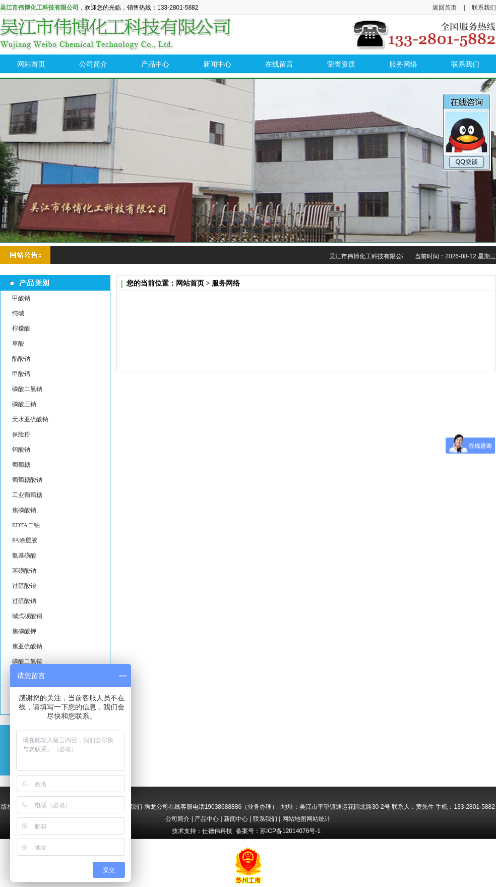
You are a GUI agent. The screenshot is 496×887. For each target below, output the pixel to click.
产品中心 (207, 818)
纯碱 (18, 313)
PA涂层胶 (24, 540)
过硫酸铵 (24, 585)
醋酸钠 (21, 358)
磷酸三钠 (24, 404)
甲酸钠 (21, 298)
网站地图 (294, 818)
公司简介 (177, 818)
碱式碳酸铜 (27, 616)
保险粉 (21, 434)
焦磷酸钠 (24, 510)
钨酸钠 (21, 449)
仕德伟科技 (217, 831)
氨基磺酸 (24, 555)
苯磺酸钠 (24, 570)
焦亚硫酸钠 (27, 646)
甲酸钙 (21, 373)
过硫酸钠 (24, 600)
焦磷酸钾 (24, 631)
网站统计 (318, 818)
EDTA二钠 (26, 525)
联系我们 (484, 7)
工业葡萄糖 (27, 494)
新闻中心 (236, 818)
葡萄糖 (21, 464)
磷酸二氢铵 (27, 661)
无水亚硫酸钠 (30, 419)
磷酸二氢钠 (27, 389)
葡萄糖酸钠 (27, 479)
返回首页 (444, 7)
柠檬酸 (21, 328)
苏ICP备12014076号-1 (290, 831)
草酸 (18, 343)
